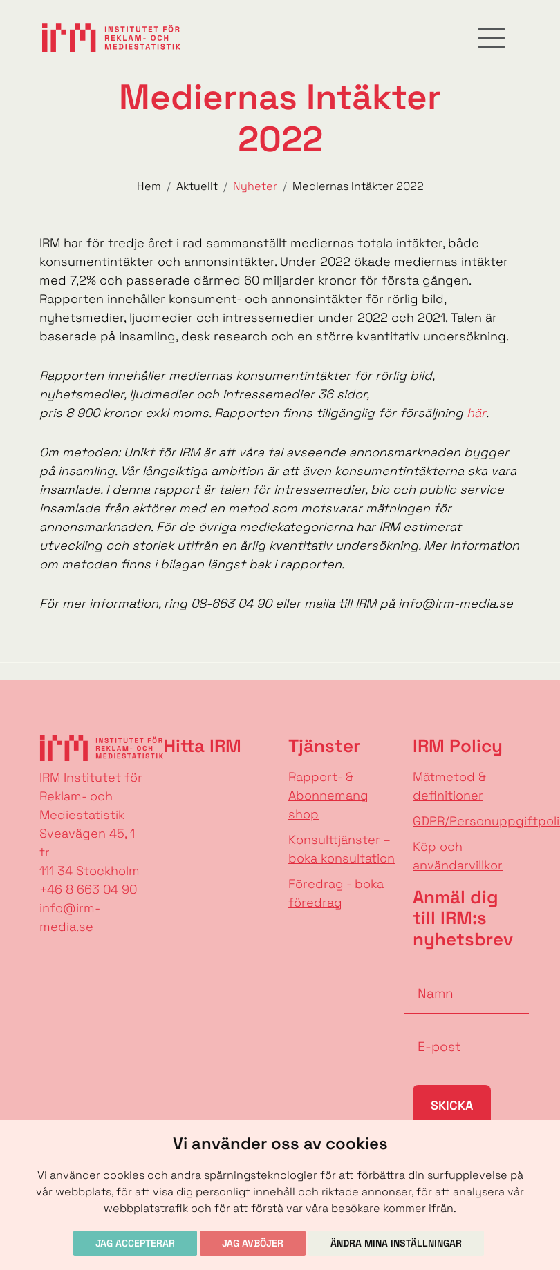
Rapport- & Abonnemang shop (328, 795)
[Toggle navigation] (491, 38)
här (476, 413)
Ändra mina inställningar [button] (396, 1243)
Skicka (452, 1105)
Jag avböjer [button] (252, 1243)
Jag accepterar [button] (135, 1243)
